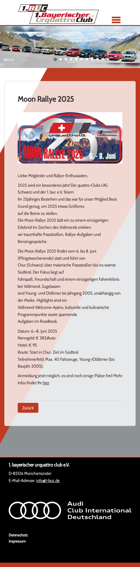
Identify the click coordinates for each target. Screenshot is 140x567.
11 (108, 59)
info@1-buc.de (48, 480)
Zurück (28, 408)
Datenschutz (18, 535)
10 (102, 59)
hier (46, 383)
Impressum (17, 541)
